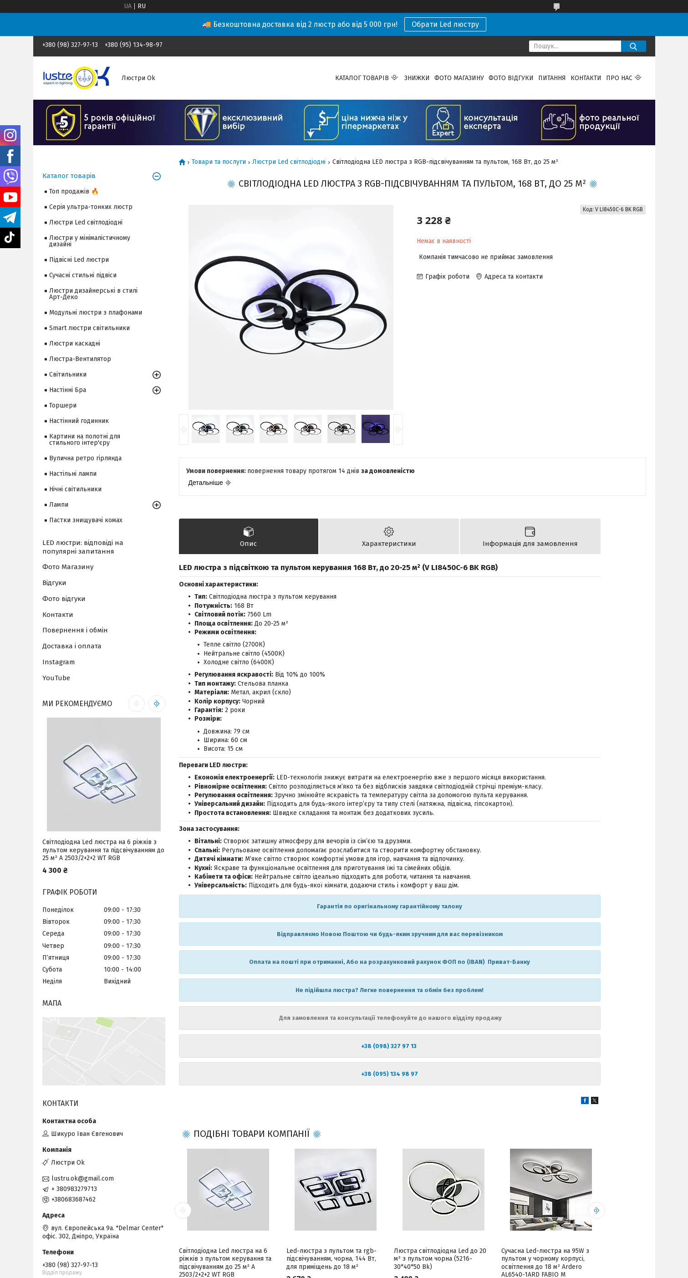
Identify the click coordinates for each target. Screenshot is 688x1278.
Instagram (58, 662)
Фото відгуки (511, 78)
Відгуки (54, 583)
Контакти (586, 78)
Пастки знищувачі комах (85, 520)
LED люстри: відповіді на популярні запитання (82, 547)
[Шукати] (633, 46)
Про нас (619, 78)
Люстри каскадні (74, 343)
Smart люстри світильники (89, 328)
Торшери (62, 405)
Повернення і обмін (75, 630)
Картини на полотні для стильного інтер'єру (84, 440)
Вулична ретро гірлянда (85, 458)
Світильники (68, 374)
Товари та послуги (219, 162)
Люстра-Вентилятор (80, 359)
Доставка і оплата (72, 646)
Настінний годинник (79, 421)
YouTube (56, 678)
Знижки (417, 78)
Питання (552, 78)
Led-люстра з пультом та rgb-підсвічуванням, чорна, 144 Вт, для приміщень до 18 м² (331, 1260)
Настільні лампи (73, 474)
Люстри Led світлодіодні (289, 162)
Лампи (58, 505)
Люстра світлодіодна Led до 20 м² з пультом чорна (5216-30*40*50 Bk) (440, 1260)
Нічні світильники (75, 489)
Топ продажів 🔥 (74, 191)
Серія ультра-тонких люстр (91, 207)
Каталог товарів (362, 78)
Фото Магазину (67, 567)
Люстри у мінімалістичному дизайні (89, 241)
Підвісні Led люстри (79, 260)
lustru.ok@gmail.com (82, 1178)
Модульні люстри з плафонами (95, 312)
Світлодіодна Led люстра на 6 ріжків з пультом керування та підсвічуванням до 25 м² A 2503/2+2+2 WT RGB (103, 850)
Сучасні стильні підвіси (83, 275)
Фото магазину (459, 78)
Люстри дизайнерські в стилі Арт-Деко (93, 294)
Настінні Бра (67, 390)
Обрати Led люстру (445, 24)
